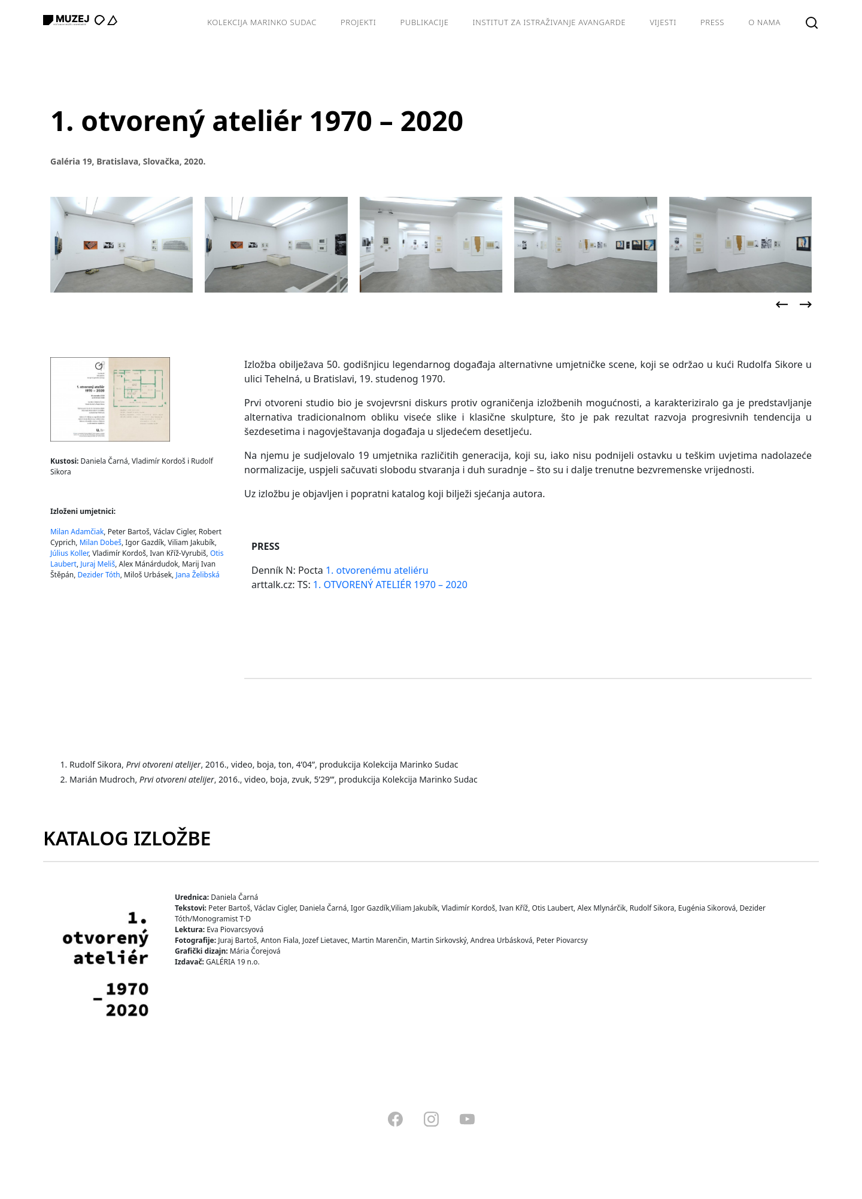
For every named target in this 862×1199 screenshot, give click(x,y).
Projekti (359, 22)
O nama (764, 22)
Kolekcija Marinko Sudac (262, 22)
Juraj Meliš (97, 564)
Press (712, 22)
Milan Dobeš (101, 542)
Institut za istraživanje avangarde (549, 22)
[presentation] (782, 305)
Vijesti (662, 22)
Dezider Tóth (99, 575)
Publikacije (424, 22)
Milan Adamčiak (77, 532)
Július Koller (69, 553)
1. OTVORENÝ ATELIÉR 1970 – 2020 (390, 584)
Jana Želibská (197, 575)
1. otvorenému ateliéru (377, 570)
